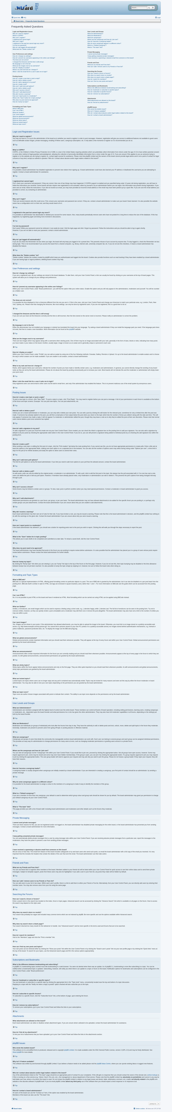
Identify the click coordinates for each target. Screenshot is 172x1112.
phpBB (71, 329)
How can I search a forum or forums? (98, 73)
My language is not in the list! (22, 63)
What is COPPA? (18, 35)
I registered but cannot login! (21, 39)
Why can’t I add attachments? (22, 92)
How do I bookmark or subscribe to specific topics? (103, 90)
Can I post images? (19, 114)
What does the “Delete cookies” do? (24, 49)
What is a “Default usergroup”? (97, 45)
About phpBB (17, 1052)
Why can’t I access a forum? (21, 90)
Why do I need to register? (21, 33)
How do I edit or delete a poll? (22, 88)
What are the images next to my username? (26, 66)
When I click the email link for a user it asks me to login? (30, 71)
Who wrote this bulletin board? (96, 109)
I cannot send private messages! (97, 54)
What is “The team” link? (95, 47)
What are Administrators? (95, 33)
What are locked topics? (20, 122)
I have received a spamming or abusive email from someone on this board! (110, 58)
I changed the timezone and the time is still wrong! (28, 62)
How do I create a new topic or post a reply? (26, 78)
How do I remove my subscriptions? (98, 94)
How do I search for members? (97, 79)
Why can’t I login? (18, 41)
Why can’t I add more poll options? (23, 86)
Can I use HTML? (18, 110)
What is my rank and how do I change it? (25, 69)
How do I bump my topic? (20, 102)
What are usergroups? (94, 37)
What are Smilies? (18, 112)
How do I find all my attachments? (97, 102)
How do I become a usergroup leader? (99, 41)
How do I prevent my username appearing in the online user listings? (34, 58)
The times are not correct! (21, 60)
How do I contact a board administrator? (99, 115)
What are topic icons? (19, 124)
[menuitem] (23, 17)
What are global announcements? (23, 116)
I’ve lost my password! (19, 45)
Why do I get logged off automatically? (24, 47)
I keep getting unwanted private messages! (100, 56)
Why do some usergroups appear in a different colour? (104, 43)
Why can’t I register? (19, 37)
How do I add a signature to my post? (24, 82)
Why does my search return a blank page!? (100, 77)
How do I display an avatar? (21, 67)
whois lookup (152, 1075)
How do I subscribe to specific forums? (99, 91)
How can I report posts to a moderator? (25, 96)
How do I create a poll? (20, 84)
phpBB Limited (69, 1050)
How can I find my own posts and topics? (100, 81)
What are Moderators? (94, 35)
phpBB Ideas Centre (104, 1064)
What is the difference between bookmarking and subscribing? (106, 88)
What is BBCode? (18, 108)
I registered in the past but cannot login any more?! (28, 43)
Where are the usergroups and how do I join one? (102, 39)
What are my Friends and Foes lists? (98, 64)
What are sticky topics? (20, 120)
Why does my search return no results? (99, 75)
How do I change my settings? (22, 56)
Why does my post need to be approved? (25, 100)
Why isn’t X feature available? (96, 111)
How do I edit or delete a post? (22, 80)
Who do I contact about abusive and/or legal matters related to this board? (110, 113)
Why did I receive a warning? (22, 94)
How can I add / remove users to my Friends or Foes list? (105, 66)
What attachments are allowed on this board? (101, 100)
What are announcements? (21, 118)
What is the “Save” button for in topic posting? (27, 98)
